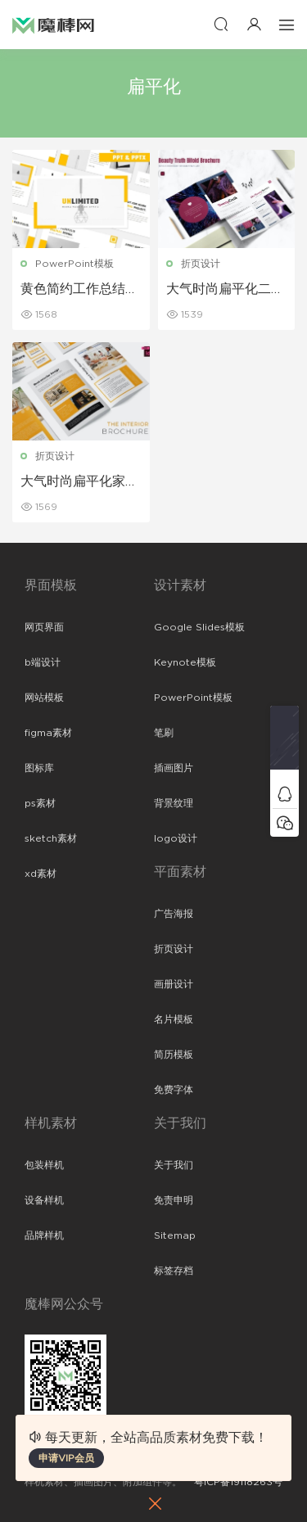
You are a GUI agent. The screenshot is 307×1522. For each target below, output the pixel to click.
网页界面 (44, 627)
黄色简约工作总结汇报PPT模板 (79, 289)
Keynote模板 (185, 662)
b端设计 (43, 662)
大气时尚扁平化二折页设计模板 (225, 289)
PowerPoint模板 (74, 264)
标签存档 (173, 1271)
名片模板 (173, 1019)
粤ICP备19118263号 (238, 1482)
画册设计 (173, 984)
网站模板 (44, 697)
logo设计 (175, 838)
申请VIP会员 (66, 1458)
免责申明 (173, 1200)
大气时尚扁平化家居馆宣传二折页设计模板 (79, 482)
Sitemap (175, 1235)
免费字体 (173, 1090)
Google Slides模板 (199, 627)
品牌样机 (44, 1235)
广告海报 (173, 914)
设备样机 (44, 1200)
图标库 (39, 768)
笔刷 (164, 733)
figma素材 (48, 733)
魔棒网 (53, 24)
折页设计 (200, 264)
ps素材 (40, 803)
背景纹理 (173, 803)
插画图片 (173, 768)
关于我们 (173, 1165)
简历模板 (173, 1054)
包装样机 (44, 1165)
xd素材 (40, 873)
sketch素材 (51, 838)
